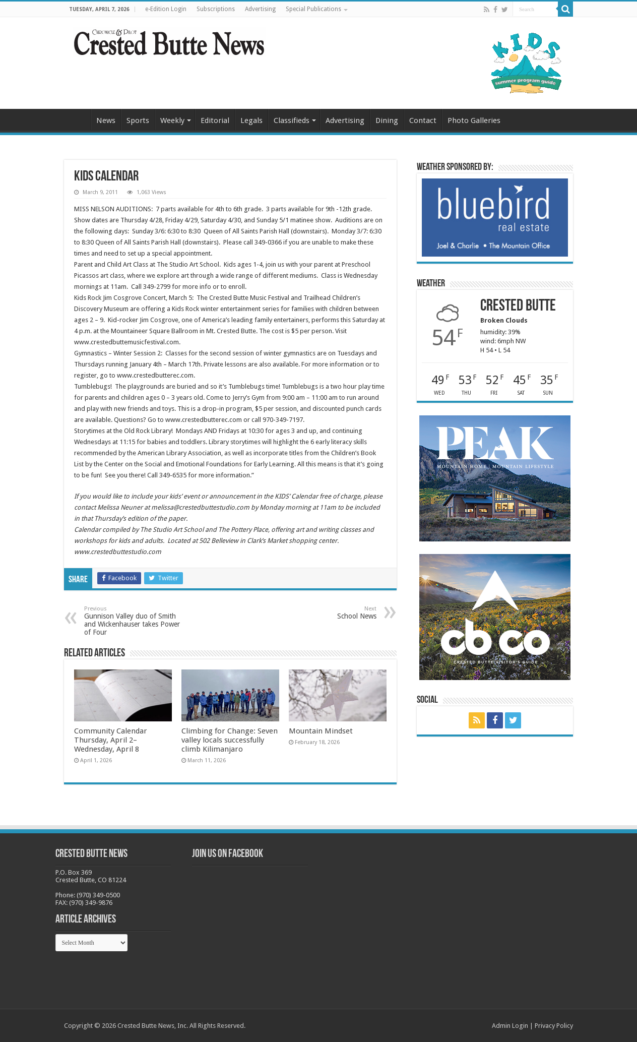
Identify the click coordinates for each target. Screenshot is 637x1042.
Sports (137, 120)
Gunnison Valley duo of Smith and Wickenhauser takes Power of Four (135, 620)
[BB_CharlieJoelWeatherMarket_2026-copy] (495, 217)
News (105, 120)
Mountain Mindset (321, 730)
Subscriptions (216, 9)
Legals (251, 120)
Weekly (172, 120)
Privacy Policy (554, 1025)
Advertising (260, 9)
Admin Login (510, 1025)
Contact (422, 120)
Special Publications (313, 9)
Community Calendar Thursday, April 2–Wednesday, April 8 (110, 740)
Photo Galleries (474, 120)
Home (77, 119)
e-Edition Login (165, 9)
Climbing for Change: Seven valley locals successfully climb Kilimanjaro (229, 740)
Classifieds (291, 120)
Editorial (215, 120)
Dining (386, 120)
